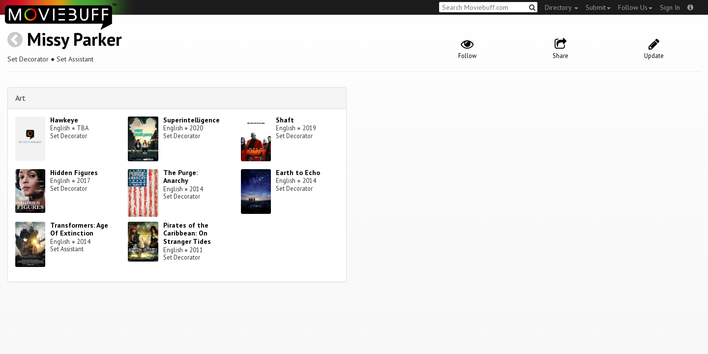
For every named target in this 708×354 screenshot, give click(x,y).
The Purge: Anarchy (180, 176)
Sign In (670, 7)
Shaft (285, 120)
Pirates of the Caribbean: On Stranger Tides (187, 233)
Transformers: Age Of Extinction (79, 229)
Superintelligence (191, 120)
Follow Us (635, 7)
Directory (561, 7)
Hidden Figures (74, 172)
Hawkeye (64, 120)
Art (20, 98)
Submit (598, 7)
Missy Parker (74, 39)
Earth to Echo (298, 172)
